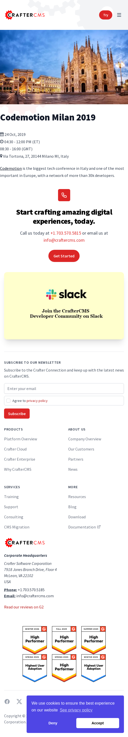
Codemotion (11, 168)
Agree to (30, 400)
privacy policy (37, 400)
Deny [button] (52, 723)
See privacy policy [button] (76, 710)
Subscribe (17, 413)
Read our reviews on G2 (24, 606)
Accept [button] (98, 723)
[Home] (24, 14)
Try (105, 15)
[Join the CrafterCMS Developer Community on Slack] (64, 305)
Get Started (64, 255)
